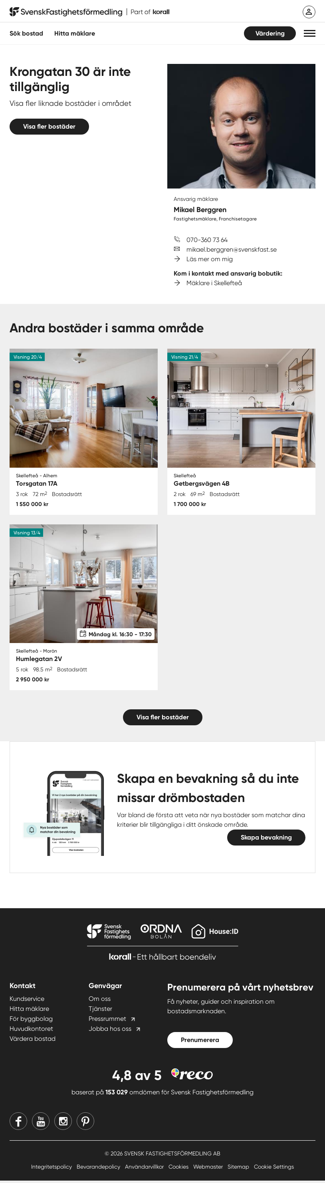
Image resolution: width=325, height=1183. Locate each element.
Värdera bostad (32, 1041)
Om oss (100, 1001)
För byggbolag (31, 1021)
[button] (309, 33)
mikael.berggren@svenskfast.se (231, 249)
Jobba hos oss (110, 1031)
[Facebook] (18, 1123)
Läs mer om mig (209, 259)
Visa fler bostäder (49, 126)
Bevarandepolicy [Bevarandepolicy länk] (99, 1169)
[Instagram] (63, 1123)
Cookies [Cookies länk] (179, 1169)
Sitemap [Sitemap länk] (239, 1169)
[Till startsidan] (89, 12)
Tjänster (100, 1011)
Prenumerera (200, 1042)
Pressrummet (107, 1021)
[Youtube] (41, 1123)
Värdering (270, 33)
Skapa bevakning (266, 840)
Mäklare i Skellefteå (214, 283)
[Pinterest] (85, 1123)
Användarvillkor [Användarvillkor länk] (145, 1169)
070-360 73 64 (207, 240)
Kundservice (27, 1001)
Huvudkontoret (31, 1031)
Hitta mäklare (29, 1011)
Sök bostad (26, 33)
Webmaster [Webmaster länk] (208, 1169)
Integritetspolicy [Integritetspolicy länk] (52, 1169)
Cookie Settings (274, 1169)
